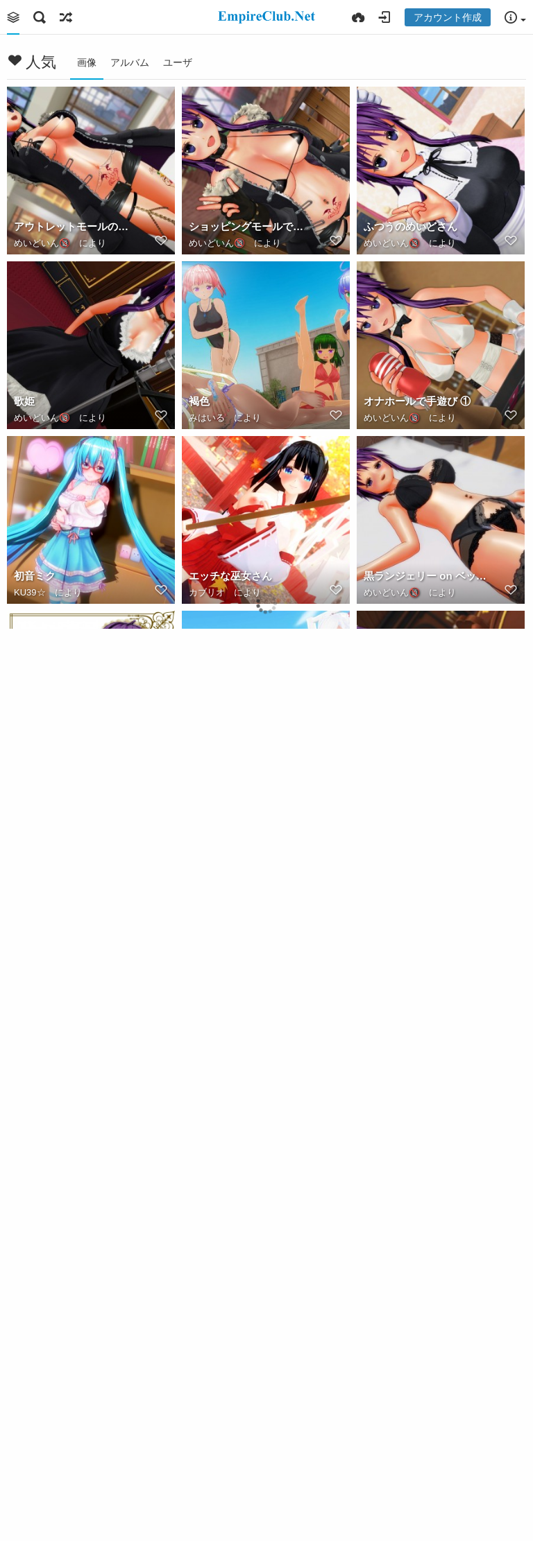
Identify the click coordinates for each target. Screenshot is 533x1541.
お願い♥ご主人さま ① (65, 925)
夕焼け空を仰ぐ (400, 1100)
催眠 (374, 1449)
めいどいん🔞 (42, 243)
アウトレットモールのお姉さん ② (75, 226)
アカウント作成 (448, 17)
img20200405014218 (239, 1274)
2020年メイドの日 (407, 925)
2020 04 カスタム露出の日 (75, 1274)
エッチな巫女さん (230, 576)
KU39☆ (30, 592)
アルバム (129, 62)
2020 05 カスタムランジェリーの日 (250, 925)
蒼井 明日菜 (41, 750)
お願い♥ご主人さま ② (415, 750)
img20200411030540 (239, 750)
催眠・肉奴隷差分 (230, 1449)
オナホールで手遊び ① (417, 401)
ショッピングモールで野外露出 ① (250, 226)
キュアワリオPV (222, 942)
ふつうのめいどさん (410, 226)
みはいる (207, 417)
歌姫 (24, 401)
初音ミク (35, 576)
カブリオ (207, 592)
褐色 (199, 401)
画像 (86, 62)
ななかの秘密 (45, 1449)
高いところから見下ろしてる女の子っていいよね (75, 1100)
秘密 (198, 767)
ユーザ (177, 62)
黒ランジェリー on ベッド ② (425, 576)
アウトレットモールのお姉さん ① (250, 1100)
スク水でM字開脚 (405, 1274)
